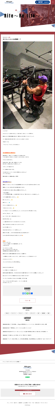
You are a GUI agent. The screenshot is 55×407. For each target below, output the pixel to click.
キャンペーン (14, 313)
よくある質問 (25, 402)
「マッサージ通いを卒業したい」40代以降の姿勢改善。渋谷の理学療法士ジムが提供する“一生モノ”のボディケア (27, 339)
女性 (38, 313)
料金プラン (16, 402)
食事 (9, 37)
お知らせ (7, 313)
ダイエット (21, 313)
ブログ (26, 313)
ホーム (4, 361)
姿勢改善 (43, 313)
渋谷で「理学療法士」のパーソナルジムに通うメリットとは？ (17, 328)
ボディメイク (32, 313)
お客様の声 (20, 402)
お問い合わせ (37, 402)
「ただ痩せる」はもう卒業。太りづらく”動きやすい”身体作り (17, 335)
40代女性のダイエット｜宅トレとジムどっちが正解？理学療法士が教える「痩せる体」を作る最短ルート (25, 331)
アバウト (11, 402)
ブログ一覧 (27, 300)
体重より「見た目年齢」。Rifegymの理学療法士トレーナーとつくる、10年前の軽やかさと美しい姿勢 (25, 324)
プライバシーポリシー (44, 402)
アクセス (29, 402)
